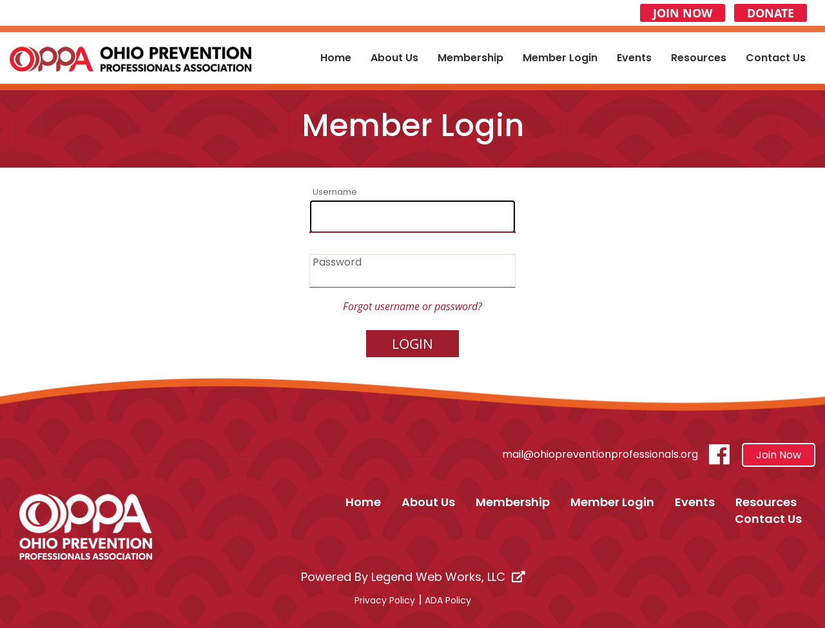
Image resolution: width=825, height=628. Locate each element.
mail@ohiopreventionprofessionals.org (600, 454)
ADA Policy (448, 600)
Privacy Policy (384, 600)
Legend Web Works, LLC (448, 577)
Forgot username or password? (412, 306)
